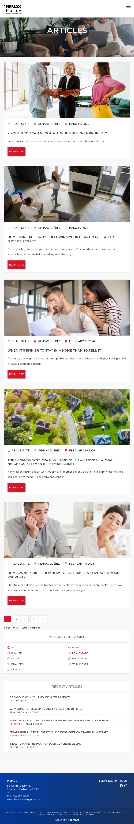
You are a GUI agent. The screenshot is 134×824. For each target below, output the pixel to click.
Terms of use (63, 815)
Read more (16, 151)
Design (14, 658)
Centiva (73, 820)
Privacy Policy (46, 815)
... (25, 619)
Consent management (84, 815)
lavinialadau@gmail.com (28, 799)
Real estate (19, 124)
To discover (78, 664)
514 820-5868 (21, 796)
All (12, 647)
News (73, 647)
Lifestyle (15, 670)
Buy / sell (16, 653)
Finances (15, 664)
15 (34, 619)
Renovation (78, 658)
